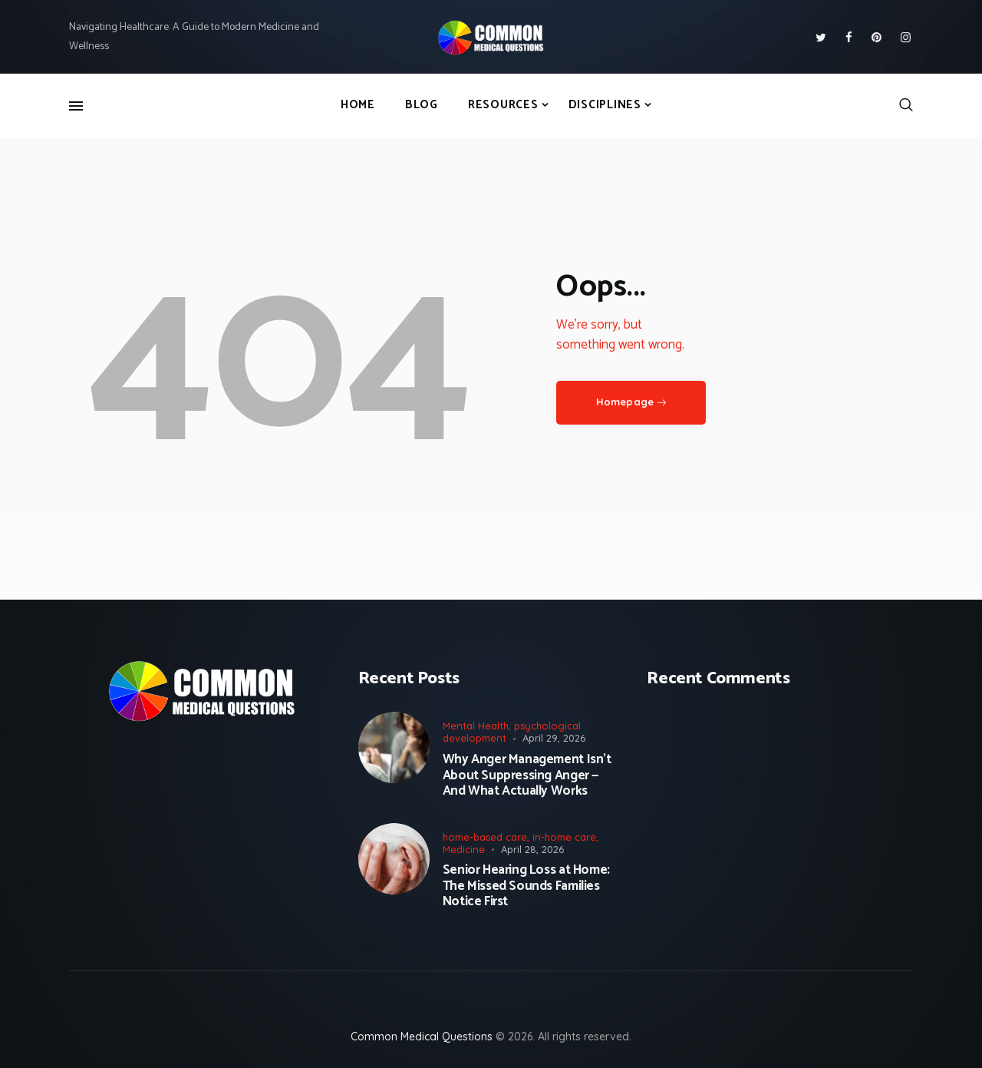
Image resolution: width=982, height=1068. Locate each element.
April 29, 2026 (553, 738)
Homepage (625, 401)
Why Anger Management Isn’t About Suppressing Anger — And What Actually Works (527, 775)
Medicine (464, 849)
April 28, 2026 (532, 849)
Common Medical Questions (422, 1036)
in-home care (564, 837)
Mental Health (476, 725)
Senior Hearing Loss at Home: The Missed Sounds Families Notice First (526, 885)
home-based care (485, 837)
